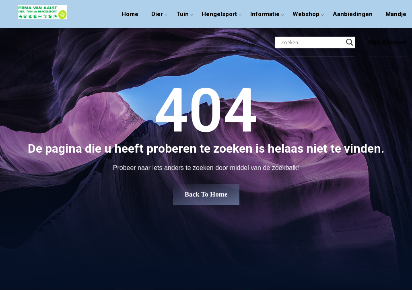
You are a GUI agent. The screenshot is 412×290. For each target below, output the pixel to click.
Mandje (395, 14)
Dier (157, 14)
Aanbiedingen (353, 14)
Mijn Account (387, 42)
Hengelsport (219, 14)
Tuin (182, 14)
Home (130, 14)
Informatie (265, 14)
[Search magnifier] (349, 42)
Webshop (306, 14)
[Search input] (311, 42)
